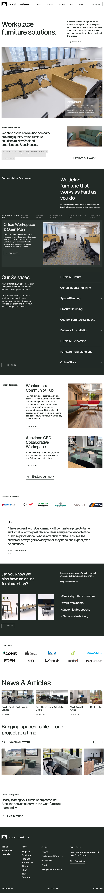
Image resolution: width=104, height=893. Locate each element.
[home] (15, 4)
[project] (85, 407)
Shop (81, 4)
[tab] (10, 225)
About (72, 4)
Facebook (7, 852)
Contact (26, 879)
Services (49, 4)
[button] (81, 286)
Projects (38, 4)
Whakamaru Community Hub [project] (39, 389)
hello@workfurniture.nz (51, 877)
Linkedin (6, 856)
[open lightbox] (21, 762)
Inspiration (61, 4)
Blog (24, 875)
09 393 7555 (47, 868)
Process (26, 860)
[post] (18, 705)
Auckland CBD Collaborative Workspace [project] (38, 444)
